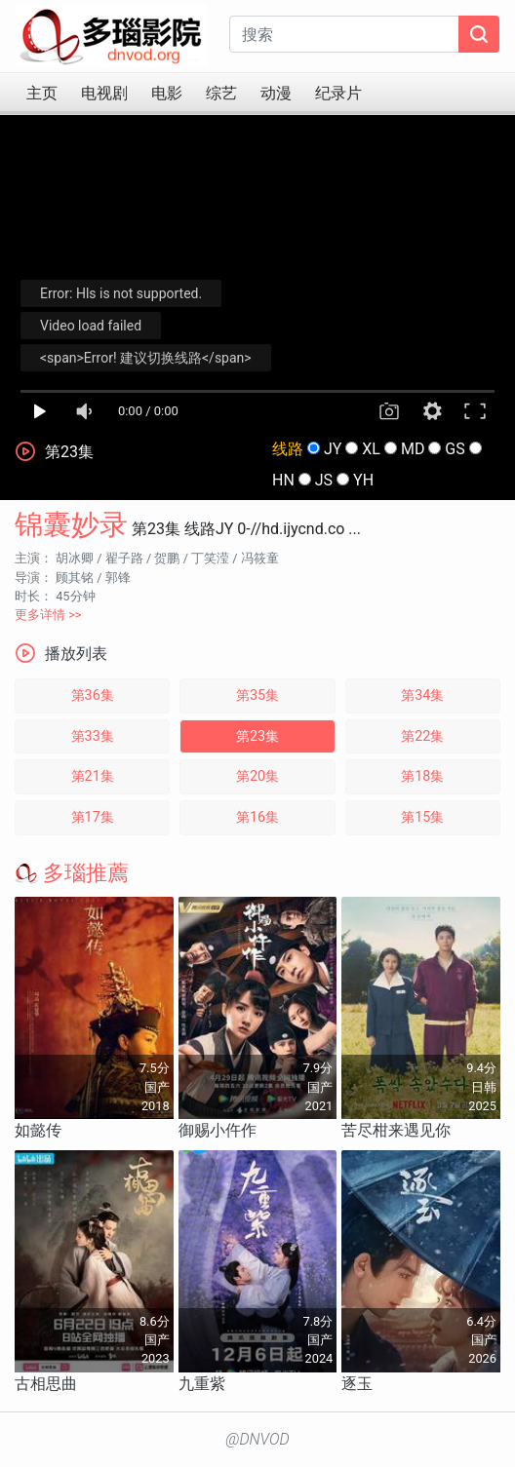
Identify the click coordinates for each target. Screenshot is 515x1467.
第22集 (422, 736)
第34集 (422, 695)
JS (324, 480)
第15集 (422, 817)
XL (371, 449)
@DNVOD (257, 1439)
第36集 (92, 695)
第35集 (257, 695)
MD (412, 449)
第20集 (257, 776)
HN (283, 480)
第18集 (422, 776)
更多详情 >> (48, 614)
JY (332, 449)
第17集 (92, 817)
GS (454, 449)
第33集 (92, 736)
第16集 (257, 817)
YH (363, 480)
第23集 (257, 736)
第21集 (92, 776)
